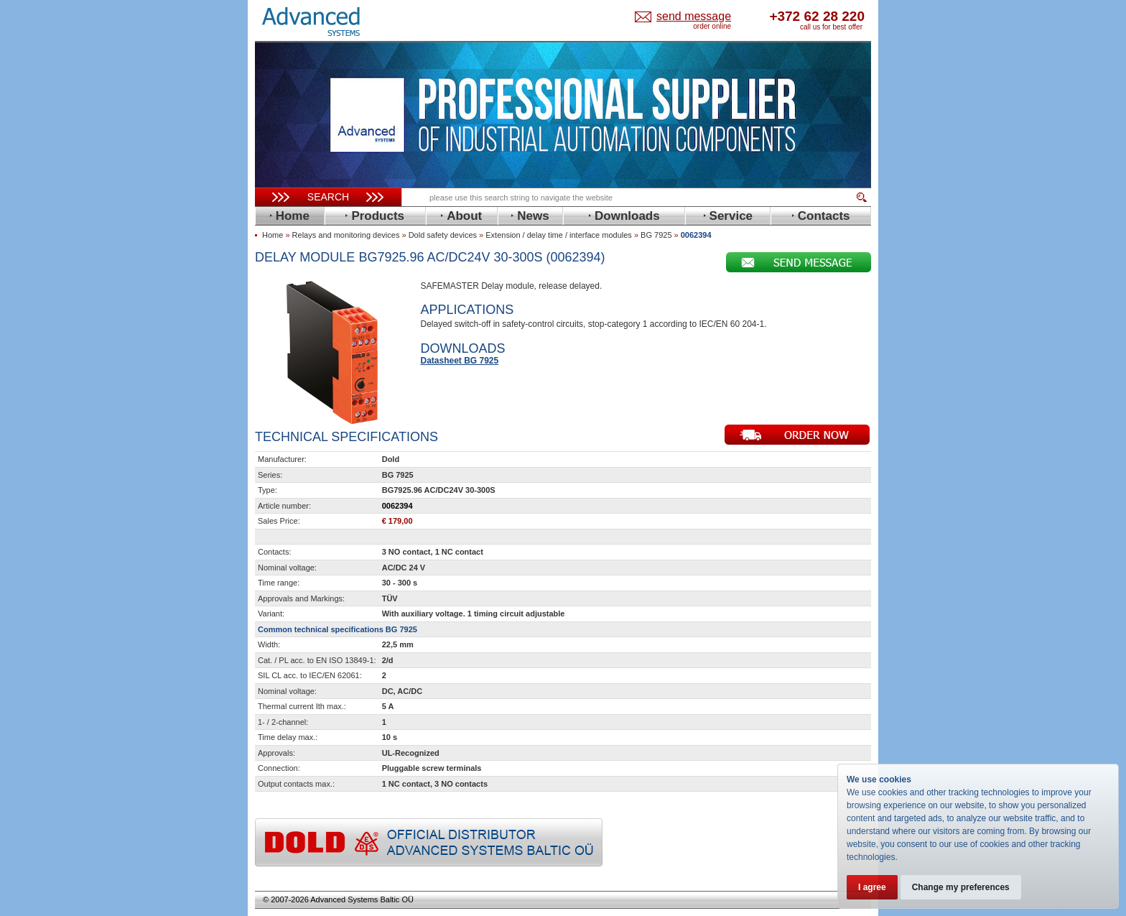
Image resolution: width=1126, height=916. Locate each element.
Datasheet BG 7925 (460, 361)
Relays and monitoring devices (346, 235)
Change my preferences (961, 887)
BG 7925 (656, 235)
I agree (872, 887)
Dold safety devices (443, 235)
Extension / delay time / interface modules (558, 235)
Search (328, 197)
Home (272, 235)
